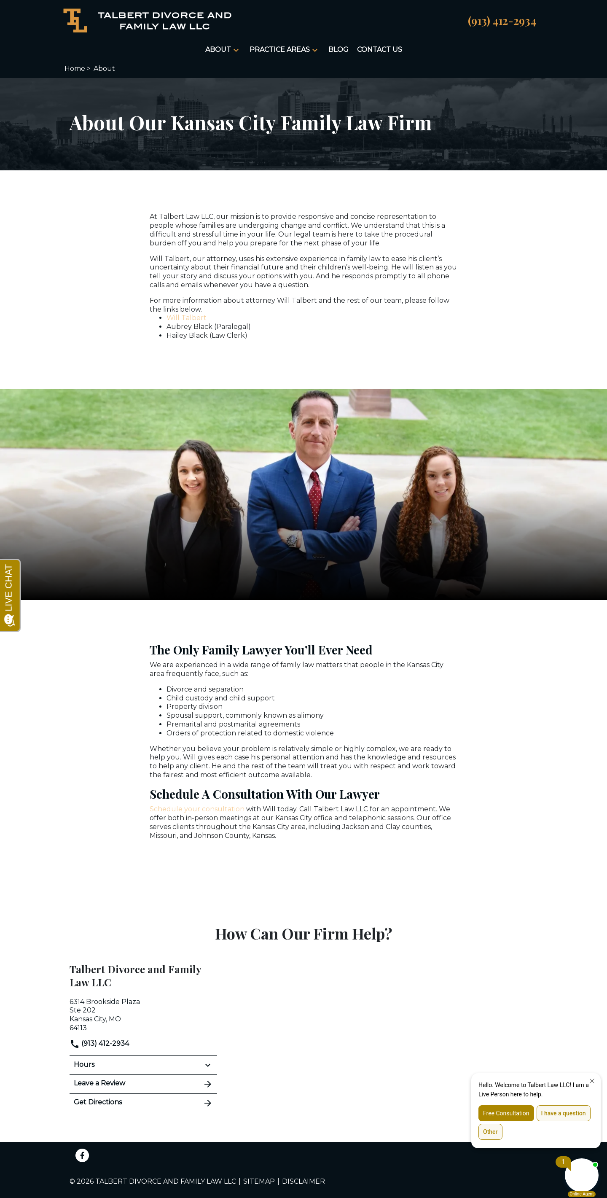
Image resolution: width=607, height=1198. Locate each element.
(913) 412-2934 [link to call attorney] (99, 1043)
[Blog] (338, 50)
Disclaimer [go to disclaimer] (303, 1181)
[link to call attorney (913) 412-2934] (502, 20)
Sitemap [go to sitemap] (259, 1181)
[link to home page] (147, 20)
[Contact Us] (379, 50)
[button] (236, 50)
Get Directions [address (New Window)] (143, 1103)
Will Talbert (187, 318)
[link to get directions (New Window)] (143, 1014)
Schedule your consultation (197, 809)
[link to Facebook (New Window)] (82, 1155)
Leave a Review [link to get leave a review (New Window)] (143, 1084)
